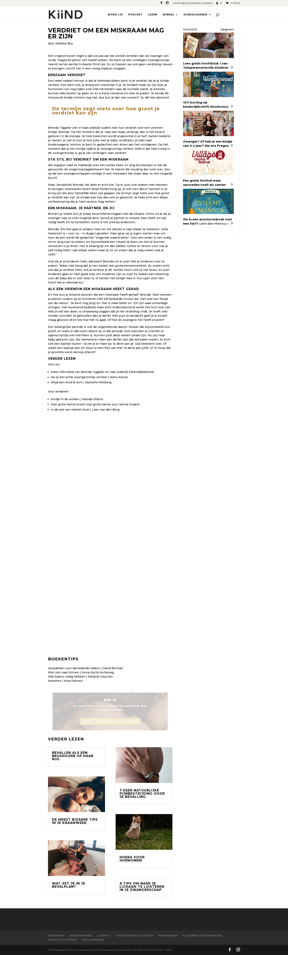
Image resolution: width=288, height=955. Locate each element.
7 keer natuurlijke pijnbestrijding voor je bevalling (142, 793)
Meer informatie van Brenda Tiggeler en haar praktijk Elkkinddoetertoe (102, 372)
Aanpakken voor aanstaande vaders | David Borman (85, 668)
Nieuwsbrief (168, 935)
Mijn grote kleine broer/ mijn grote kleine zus (84, 404)
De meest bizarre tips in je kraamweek (75, 821)
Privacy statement (62, 939)
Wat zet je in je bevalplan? (68, 885)
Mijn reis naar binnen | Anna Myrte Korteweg (81, 672)
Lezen (152, 14)
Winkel (168, 14)
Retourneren (93, 939)
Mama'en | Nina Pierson (65, 681)
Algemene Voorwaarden (203, 935)
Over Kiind (56, 935)
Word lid (115, 14)
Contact (103, 935)
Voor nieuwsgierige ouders (192, 3)
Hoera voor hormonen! (132, 858)
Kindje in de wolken (65, 399)
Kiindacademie (195, 14)
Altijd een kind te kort (66, 382)
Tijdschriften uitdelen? (134, 935)
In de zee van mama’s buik (70, 409)
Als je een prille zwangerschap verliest (79, 377)
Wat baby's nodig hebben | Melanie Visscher (80, 676)
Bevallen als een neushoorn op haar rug (72, 756)
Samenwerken (81, 935)
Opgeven (227, 29)
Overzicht (190, 29)
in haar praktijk (89, 128)
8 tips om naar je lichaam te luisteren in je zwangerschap (142, 887)
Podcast (135, 14)
